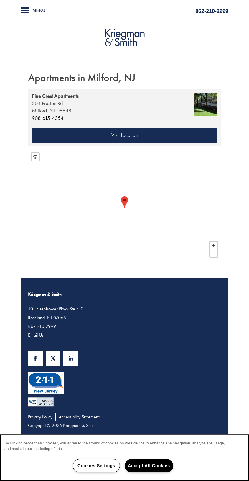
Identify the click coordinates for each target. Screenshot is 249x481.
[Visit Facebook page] (35, 358)
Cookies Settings (96, 465)
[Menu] (33, 10)
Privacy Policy (40, 417)
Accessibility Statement (79, 417)
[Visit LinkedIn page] (70, 358)
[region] (124, 457)
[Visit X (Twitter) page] (53, 358)
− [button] (213, 253)
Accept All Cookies (149, 465)
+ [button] (213, 245)
